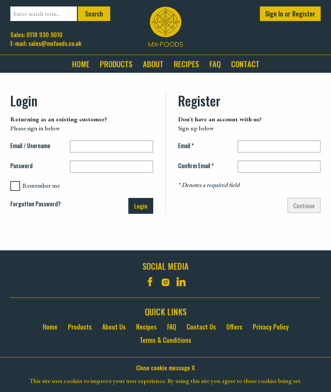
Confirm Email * (196, 166)
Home (81, 64)
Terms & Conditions (165, 340)
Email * (186, 146)
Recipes (186, 64)
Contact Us (201, 327)
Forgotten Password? (35, 204)
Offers (234, 327)
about (153, 64)
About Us (114, 327)
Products (116, 64)
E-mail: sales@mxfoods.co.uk (45, 42)
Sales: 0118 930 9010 (36, 34)
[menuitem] (83, 64)
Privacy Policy (271, 327)
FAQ (171, 327)
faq (215, 64)
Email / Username (30, 146)
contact (245, 64)
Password (21, 166)
